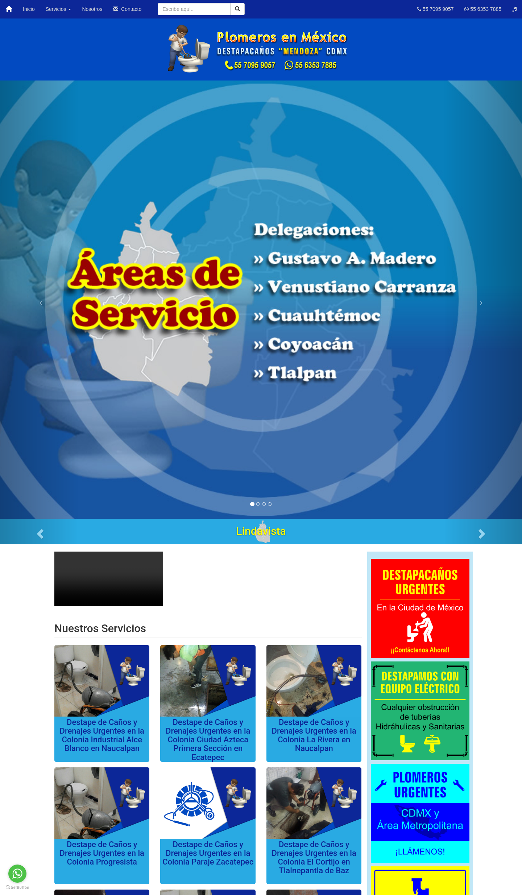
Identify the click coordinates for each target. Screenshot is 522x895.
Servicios (58, 9)
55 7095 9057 (435, 9)
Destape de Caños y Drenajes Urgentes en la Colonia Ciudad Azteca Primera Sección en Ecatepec (208, 740)
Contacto (127, 9)
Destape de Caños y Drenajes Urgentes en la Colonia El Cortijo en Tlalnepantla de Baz (314, 857)
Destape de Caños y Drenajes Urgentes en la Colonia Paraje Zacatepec (207, 853)
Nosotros (92, 9)
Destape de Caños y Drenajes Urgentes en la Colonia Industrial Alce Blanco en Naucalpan (102, 735)
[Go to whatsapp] (17, 874)
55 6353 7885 (482, 9)
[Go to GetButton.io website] (17, 887)
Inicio (29, 9)
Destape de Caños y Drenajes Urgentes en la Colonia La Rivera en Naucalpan (314, 735)
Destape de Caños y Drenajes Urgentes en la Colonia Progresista (102, 853)
